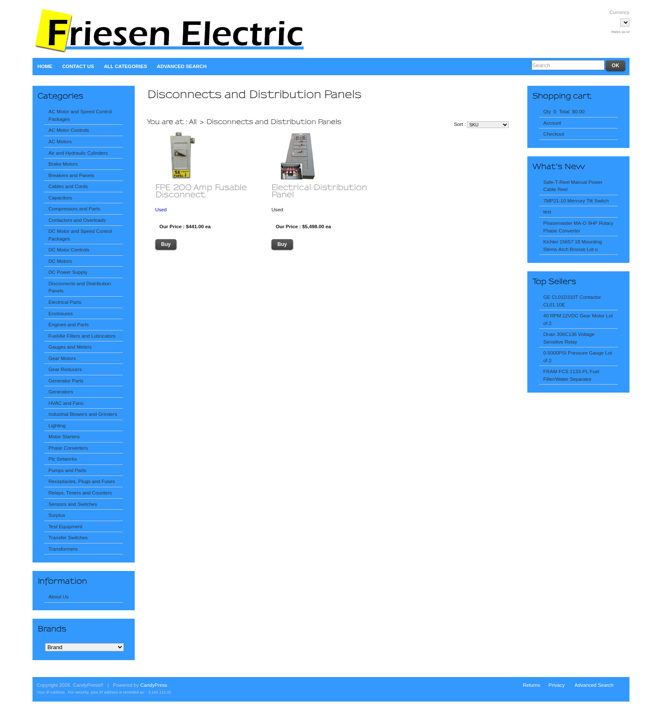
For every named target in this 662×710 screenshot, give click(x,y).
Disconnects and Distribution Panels (80, 287)
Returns (531, 685)
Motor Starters (64, 436)
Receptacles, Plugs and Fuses (82, 481)
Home (45, 66)
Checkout (553, 134)
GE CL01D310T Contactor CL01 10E (572, 300)
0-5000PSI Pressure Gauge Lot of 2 (577, 356)
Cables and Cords (68, 186)
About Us (59, 596)
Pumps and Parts (68, 470)
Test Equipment (65, 526)
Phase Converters (68, 448)
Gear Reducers (65, 369)
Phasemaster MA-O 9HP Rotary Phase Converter (578, 226)
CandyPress (153, 685)
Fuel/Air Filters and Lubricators (82, 336)
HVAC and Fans (66, 403)
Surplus (57, 515)
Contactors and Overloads (77, 220)
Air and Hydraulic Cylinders (78, 153)
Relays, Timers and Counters (80, 492)
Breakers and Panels (71, 175)
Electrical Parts (65, 302)
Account (552, 123)
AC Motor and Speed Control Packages (80, 115)
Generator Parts (66, 380)
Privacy (556, 685)
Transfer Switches (68, 537)
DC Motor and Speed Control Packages (80, 234)
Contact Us (78, 66)
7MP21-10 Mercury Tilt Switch (576, 200)
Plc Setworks (63, 459)
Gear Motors (62, 358)
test (547, 211)
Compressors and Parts (74, 208)
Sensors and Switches (73, 504)
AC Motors (60, 141)
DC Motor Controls (69, 249)
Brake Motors (63, 164)
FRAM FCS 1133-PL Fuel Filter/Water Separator (571, 375)
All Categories (125, 66)
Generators (61, 391)
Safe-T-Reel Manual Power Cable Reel (572, 185)
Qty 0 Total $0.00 (564, 111)
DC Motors (60, 261)
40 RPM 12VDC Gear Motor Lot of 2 (578, 319)
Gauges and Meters (70, 347)
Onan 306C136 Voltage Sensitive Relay (568, 337)
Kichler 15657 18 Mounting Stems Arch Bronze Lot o (572, 245)
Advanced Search (182, 66)
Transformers (63, 549)
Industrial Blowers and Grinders (83, 414)
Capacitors (60, 197)
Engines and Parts (69, 324)
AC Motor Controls (69, 130)
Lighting (57, 425)
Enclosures (61, 313)
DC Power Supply (68, 272)
